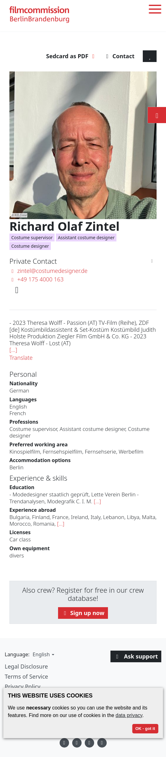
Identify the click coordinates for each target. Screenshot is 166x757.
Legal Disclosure (26, 666)
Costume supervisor (32, 237)
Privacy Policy (22, 686)
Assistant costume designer (86, 237)
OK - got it (145, 728)
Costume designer (30, 246)
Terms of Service (26, 676)
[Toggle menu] (155, 10)
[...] (13, 349)
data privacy (128, 715)
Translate (21, 357)
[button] (42, 654)
